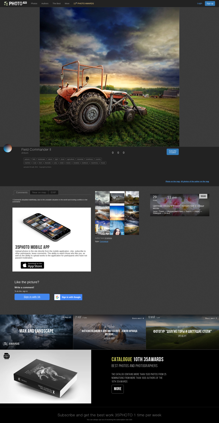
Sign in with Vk (32, 296)
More (117, 389)
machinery (94, 163)
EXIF (53, 192)
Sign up (210, 3)
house (103, 163)
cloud (62, 159)
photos (108, 238)
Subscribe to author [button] (172, 152)
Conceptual (104, 241)
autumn (27, 159)
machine (27, 163)
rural (34, 163)
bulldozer (85, 163)
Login (199, 3)
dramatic (48, 163)
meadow (76, 163)
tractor (68, 163)
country (98, 159)
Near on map (39, 192)
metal (62, 163)
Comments (22, 192)
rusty (55, 163)
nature (50, 159)
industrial (80, 159)
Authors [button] (44, 3)
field (34, 159)
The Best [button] (57, 3)
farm (40, 163)
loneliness (89, 159)
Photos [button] (34, 3)
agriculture (70, 159)
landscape (41, 159)
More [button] (67, 3)
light (56, 159)
